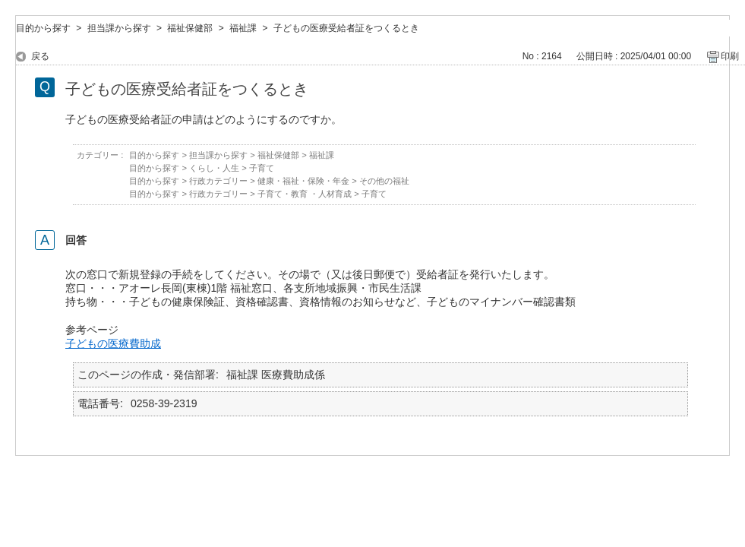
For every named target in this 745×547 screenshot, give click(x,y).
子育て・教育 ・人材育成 (304, 193)
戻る (40, 56)
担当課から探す (119, 28)
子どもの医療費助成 (113, 343)
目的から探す (43, 28)
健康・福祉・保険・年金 (303, 180)
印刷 (730, 56)
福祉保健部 (190, 28)
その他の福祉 (384, 180)
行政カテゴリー (218, 180)
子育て (261, 167)
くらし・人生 (214, 167)
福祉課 (243, 28)
